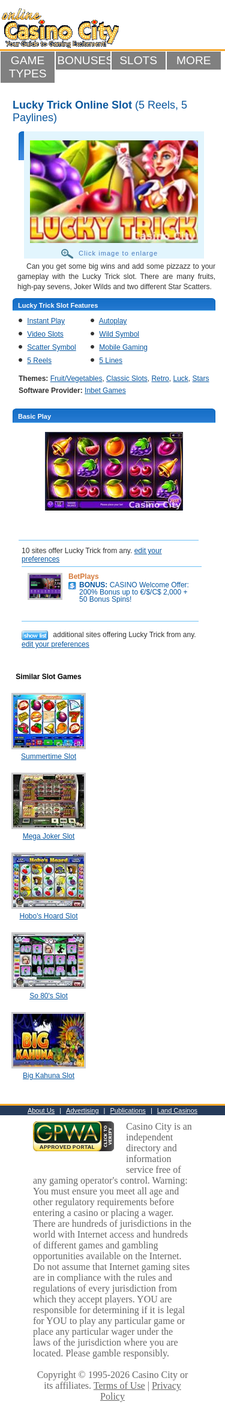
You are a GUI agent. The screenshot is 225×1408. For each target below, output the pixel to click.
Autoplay (113, 321)
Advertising (82, 1110)
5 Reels (39, 360)
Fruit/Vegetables (76, 378)
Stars (201, 378)
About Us (41, 1110)
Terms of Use (119, 1385)
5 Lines (110, 360)
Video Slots (45, 334)
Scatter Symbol (51, 347)
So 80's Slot (48, 996)
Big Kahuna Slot (48, 1075)
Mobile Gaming (123, 347)
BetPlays (83, 576)
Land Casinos (177, 1110)
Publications (128, 1110)
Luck (180, 378)
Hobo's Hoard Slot (48, 916)
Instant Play (46, 321)
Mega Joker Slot (49, 836)
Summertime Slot (48, 756)
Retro (160, 378)
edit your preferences (55, 644)
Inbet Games (105, 390)
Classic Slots (127, 378)
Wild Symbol (119, 334)
